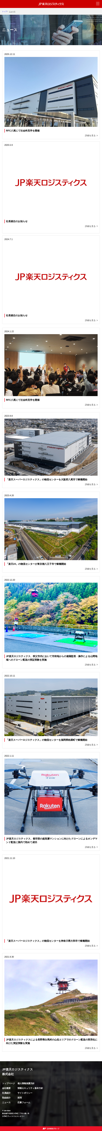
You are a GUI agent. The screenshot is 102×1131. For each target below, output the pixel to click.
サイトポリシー (25, 1093)
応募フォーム (24, 1102)
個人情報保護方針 (26, 1083)
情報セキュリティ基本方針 (30, 1088)
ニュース (6, 1102)
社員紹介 (6, 1093)
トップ (4, 11)
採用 (20, 1098)
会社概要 (6, 1088)
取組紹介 (6, 1098)
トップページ (8, 1083)
